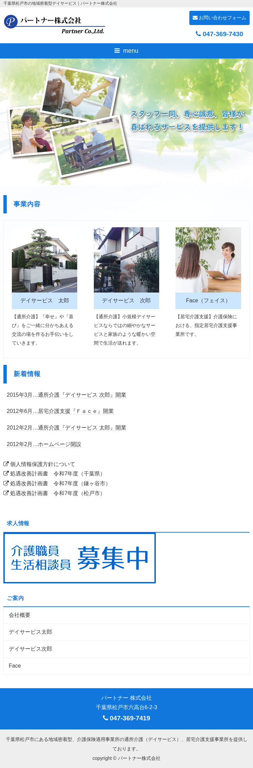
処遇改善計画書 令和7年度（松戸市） (54, 493)
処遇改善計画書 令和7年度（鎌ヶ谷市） (57, 483)
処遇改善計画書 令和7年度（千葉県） (54, 473)
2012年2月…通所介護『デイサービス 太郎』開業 (66, 427)
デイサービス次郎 (30, 649)
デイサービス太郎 (30, 632)
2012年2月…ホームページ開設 (44, 444)
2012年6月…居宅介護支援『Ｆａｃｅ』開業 (60, 411)
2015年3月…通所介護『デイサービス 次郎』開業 (66, 395)
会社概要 (19, 615)
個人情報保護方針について (39, 464)
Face (15, 666)
